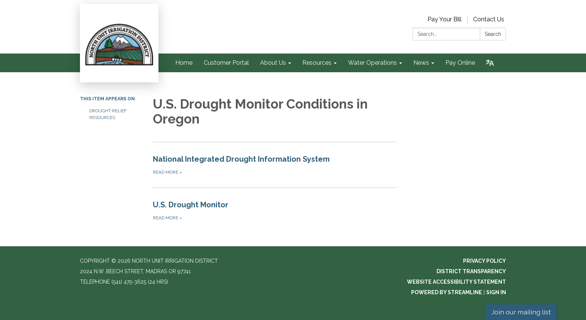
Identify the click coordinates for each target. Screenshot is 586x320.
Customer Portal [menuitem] (226, 62)
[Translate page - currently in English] (490, 63)
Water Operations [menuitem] (372, 62)
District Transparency (471, 271)
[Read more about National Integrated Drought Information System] (275, 165)
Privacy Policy (484, 261)
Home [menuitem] (183, 62)
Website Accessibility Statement (456, 282)
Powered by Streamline (446, 292)
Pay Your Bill (445, 19)
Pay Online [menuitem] (460, 62)
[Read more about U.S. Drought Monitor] (275, 210)
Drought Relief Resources (108, 114)
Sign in (496, 292)
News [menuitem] (421, 62)
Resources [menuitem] (316, 62)
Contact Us (488, 19)
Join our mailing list (521, 312)
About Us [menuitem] (273, 62)
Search (493, 34)
